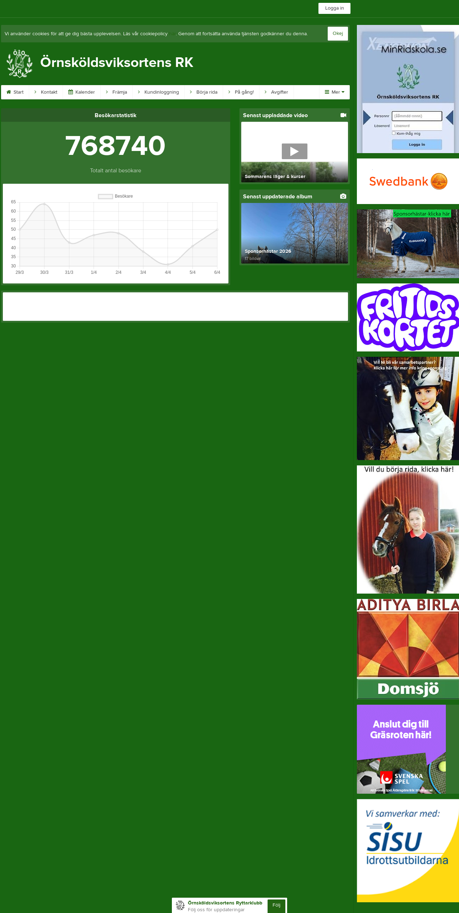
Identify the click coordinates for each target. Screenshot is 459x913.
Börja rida (203, 92)
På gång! (241, 92)
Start (14, 92)
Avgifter (276, 92)
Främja (116, 92)
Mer (334, 92)
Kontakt (46, 92)
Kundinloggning (158, 92)
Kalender (81, 92)
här (172, 34)
